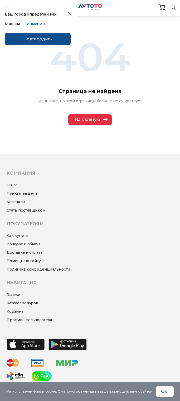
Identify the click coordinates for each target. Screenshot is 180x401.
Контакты (16, 201)
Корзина (15, 311)
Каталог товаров (22, 303)
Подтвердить (37, 38)
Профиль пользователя (29, 319)
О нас (12, 185)
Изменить (36, 23)
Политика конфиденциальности (38, 269)
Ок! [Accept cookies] (164, 391)
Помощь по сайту (24, 260)
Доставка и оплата (24, 252)
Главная (14, 294)
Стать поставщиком (26, 210)
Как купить (17, 235)
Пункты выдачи (22, 193)
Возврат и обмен (23, 244)
